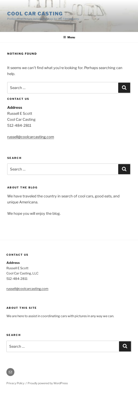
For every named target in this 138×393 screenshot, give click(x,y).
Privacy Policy (15, 383)
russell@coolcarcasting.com (30, 137)
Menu (69, 37)
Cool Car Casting (35, 14)
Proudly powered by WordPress (48, 383)
